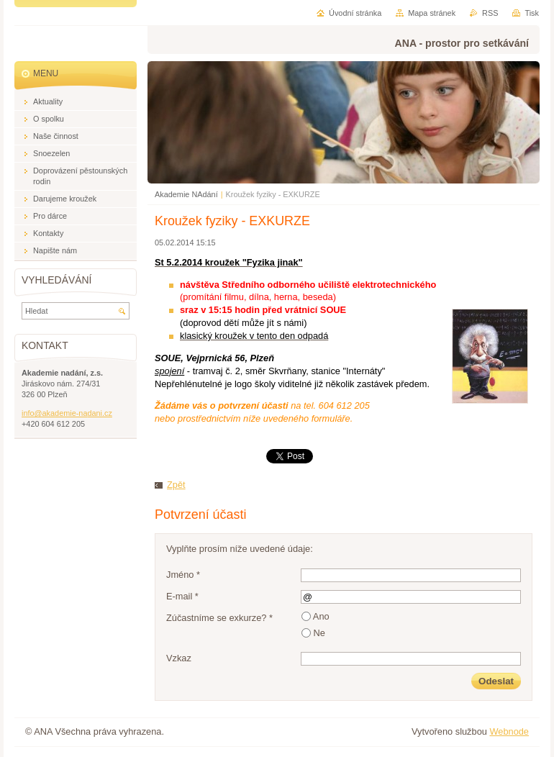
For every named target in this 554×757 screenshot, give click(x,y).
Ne (319, 632)
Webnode (509, 731)
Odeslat (496, 681)
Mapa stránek (431, 13)
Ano (321, 616)
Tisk (532, 13)
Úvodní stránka (355, 13)
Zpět (176, 484)
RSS (490, 13)
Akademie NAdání (186, 194)
